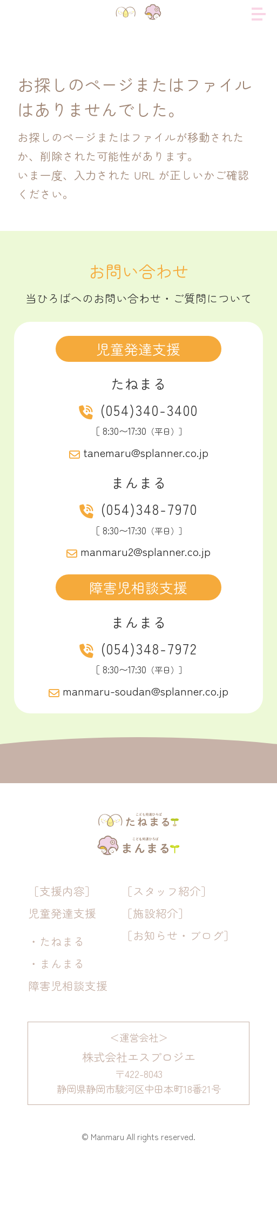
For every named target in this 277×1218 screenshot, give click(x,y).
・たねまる (56, 989)
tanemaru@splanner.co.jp (145, 452)
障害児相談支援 (67, 1033)
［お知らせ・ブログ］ (178, 983)
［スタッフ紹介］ (166, 939)
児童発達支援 (62, 961)
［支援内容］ (62, 939)
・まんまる (56, 1011)
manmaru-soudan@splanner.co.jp (145, 691)
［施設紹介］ (155, 961)
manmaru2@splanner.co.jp (145, 551)
